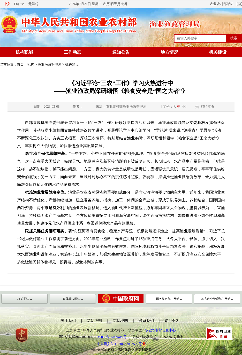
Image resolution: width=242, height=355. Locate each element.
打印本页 (207, 106)
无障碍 (33, 4)
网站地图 (120, 320)
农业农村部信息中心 (160, 330)
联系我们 (146, 320)
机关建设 (218, 52)
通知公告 (121, 52)
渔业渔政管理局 (49, 64)
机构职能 (24, 52)
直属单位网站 (73, 299)
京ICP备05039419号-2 (113, 337)
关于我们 (68, 320)
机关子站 (24, 299)
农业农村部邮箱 (222, 4)
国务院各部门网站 (169, 299)
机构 (30, 64)
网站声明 (94, 320)
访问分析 (172, 320)
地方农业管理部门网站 (217, 299)
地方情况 (169, 52)
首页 (20, 64)
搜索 (233, 38)
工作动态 (72, 52)
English (19, 4)
